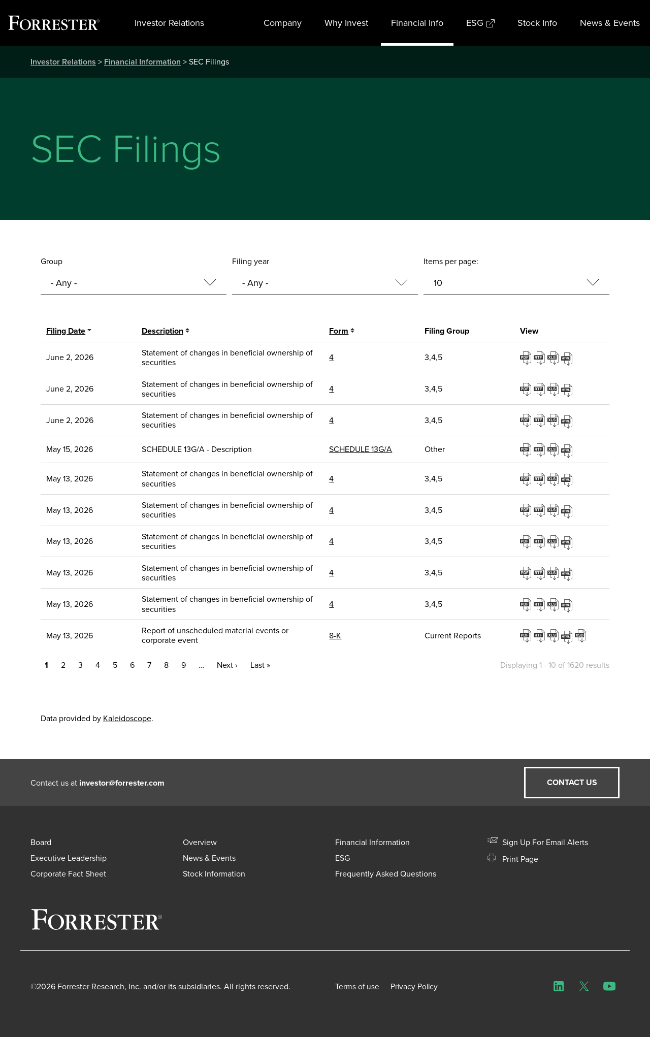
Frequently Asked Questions (385, 874)
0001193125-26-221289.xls (554, 604)
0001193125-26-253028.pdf (527, 389)
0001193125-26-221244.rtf (540, 479)
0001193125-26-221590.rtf (540, 635)
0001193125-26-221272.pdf (527, 541)
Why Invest (346, 22)
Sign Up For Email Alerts (538, 842)
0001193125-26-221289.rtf (540, 604)
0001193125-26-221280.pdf (527, 572)
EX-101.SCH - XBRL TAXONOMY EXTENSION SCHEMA (582, 635)
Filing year (250, 261)
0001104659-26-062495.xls (554, 449)
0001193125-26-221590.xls (554, 635)
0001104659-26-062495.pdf (527, 449)
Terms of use (357, 986)
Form (338, 331)
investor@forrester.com (122, 783)
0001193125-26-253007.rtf (540, 357)
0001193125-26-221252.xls (554, 509)
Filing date (65, 331)
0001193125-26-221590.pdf (527, 635)
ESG (480, 22)
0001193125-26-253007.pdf (527, 357)
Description (162, 331)
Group (51, 261)
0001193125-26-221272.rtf (540, 541)
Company (283, 22)
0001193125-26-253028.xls (554, 389)
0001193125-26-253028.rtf (540, 389)
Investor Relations (169, 22)
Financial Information (142, 62)
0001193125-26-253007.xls (554, 357)
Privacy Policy (419, 986)
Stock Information (214, 874)
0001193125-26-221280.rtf (540, 572)
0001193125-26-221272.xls (554, 541)
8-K (335, 635)
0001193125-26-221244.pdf (527, 479)
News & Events (610, 22)
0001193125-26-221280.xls (554, 572)
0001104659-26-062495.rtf (540, 449)
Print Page (513, 859)
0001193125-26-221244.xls (554, 479)
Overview (200, 842)
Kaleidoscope (127, 718)
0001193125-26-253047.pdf (527, 420)
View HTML (568, 357)
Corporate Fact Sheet (68, 874)
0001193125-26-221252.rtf (540, 509)
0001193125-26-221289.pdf (527, 604)
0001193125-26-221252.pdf (527, 509)
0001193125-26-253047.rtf (540, 420)
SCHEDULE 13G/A (360, 449)
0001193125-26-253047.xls (554, 420)
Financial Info (417, 22)
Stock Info (537, 22)
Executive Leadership (68, 858)
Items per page (450, 261)
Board (40, 842)
